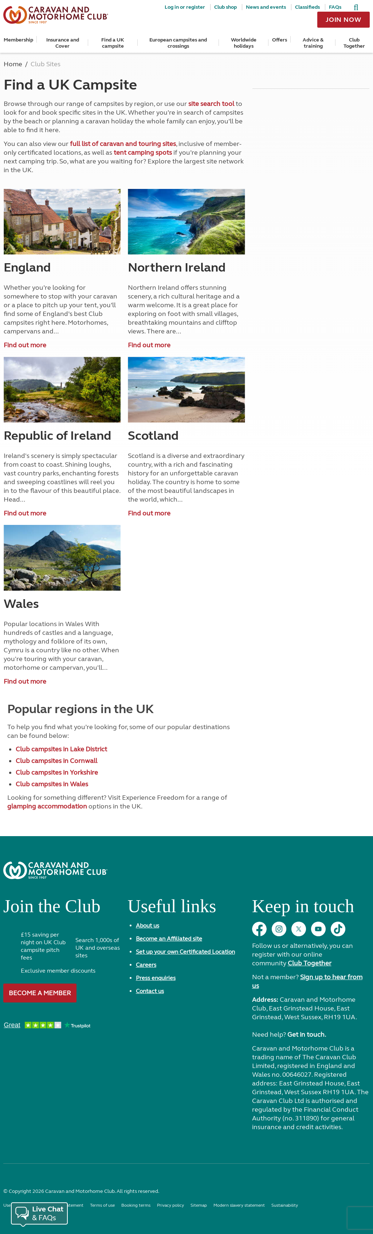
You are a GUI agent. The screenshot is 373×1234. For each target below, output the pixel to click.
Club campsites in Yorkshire (57, 772)
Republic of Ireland (57, 435)
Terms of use (102, 1205)
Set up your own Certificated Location (185, 951)
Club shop (225, 7)
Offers (279, 40)
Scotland (153, 435)
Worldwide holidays (243, 43)
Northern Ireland (176, 267)
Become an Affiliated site (169, 938)
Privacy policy (170, 1205)
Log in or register (185, 7)
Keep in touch (303, 909)
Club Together (354, 43)
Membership (18, 40)
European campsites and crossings (178, 43)
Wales (21, 604)
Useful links (171, 909)
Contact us (150, 991)
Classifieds (307, 7)
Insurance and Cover (62, 43)
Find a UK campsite (112, 43)
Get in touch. (306, 1035)
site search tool (211, 104)
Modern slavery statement (239, 1205)
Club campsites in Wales (52, 784)
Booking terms (135, 1205)
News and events (266, 7)
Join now (343, 20)
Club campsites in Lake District (61, 749)
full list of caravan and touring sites (123, 144)
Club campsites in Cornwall (56, 761)
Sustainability (284, 1205)
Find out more (25, 345)
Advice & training (313, 43)
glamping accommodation (47, 806)
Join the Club (52, 909)
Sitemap (199, 1205)
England (27, 267)
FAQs (335, 7)
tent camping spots (143, 153)
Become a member (40, 993)
